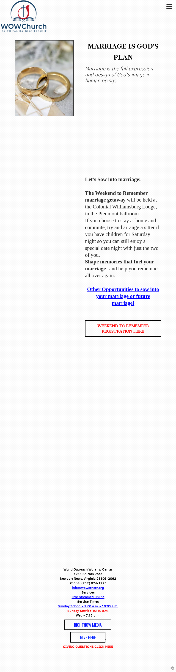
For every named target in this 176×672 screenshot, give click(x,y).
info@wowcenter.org (88, 587)
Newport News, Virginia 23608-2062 (88, 578)
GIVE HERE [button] (88, 637)
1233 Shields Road (88, 573)
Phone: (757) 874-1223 (88, 583)
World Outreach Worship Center (88, 569)
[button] (123, 328)
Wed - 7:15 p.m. (88, 615)
